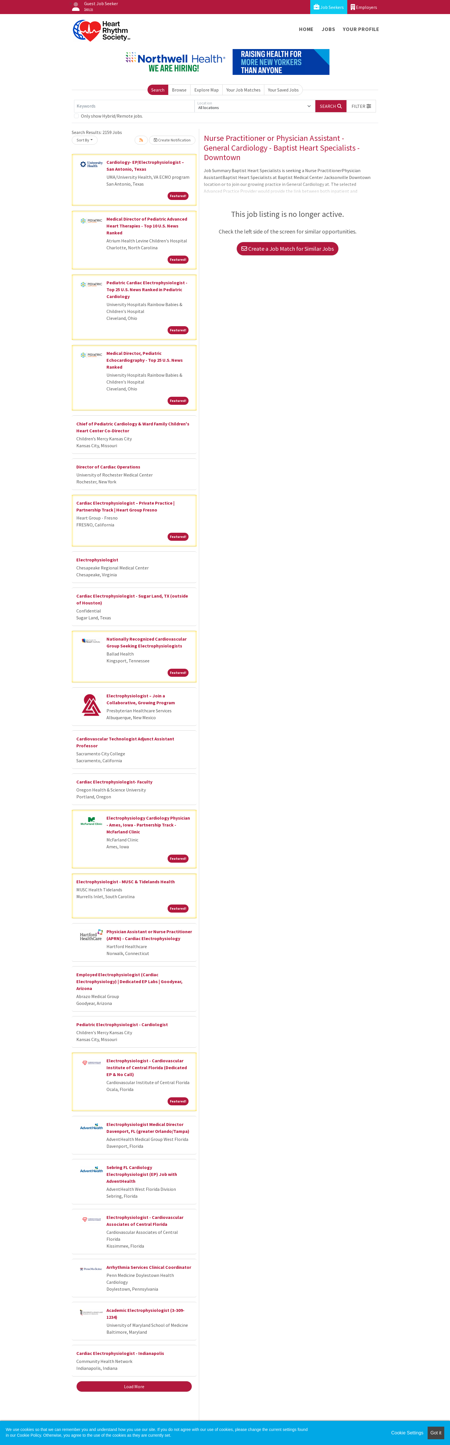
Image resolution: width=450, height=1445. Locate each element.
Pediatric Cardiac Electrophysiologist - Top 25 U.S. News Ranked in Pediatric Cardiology (146, 289)
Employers (364, 7)
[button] (361, 106)
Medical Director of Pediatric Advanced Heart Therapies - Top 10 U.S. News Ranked (146, 226)
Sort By (83, 140)
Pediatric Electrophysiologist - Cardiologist (122, 1024)
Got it (435, 1432)
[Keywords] (134, 106)
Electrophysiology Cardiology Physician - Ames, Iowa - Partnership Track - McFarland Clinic (148, 825)
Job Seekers (329, 7)
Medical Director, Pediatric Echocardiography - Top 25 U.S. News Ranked (144, 360)
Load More (134, 1386)
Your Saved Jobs (283, 90)
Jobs (328, 29)
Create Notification (172, 140)
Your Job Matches (243, 90)
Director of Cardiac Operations (108, 467)
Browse (179, 90)
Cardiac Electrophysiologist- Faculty (114, 782)
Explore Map (206, 90)
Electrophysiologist (97, 560)
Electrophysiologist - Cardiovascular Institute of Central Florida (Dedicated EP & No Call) (146, 1067)
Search (157, 90)
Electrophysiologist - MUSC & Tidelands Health (125, 881)
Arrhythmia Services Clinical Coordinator (148, 1267)
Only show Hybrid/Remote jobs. (112, 116)
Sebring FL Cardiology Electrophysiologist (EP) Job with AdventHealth (141, 1174)
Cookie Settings (407, 1432)
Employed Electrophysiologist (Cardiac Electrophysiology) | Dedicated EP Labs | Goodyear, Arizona (129, 981)
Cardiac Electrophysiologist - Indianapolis (120, 1353)
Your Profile (361, 29)
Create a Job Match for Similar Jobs (287, 248)
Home (306, 29)
